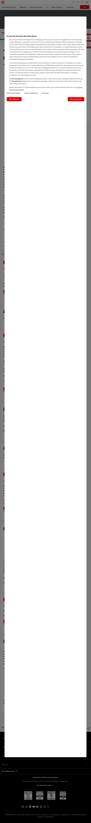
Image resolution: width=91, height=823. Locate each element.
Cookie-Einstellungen (31, 93)
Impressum (45, 93)
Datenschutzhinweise (13, 93)
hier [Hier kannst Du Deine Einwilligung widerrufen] (38, 44)
